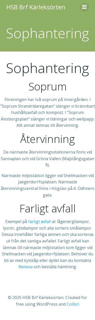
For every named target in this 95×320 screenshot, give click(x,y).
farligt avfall (39, 221)
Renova (25, 266)
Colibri (73, 304)
